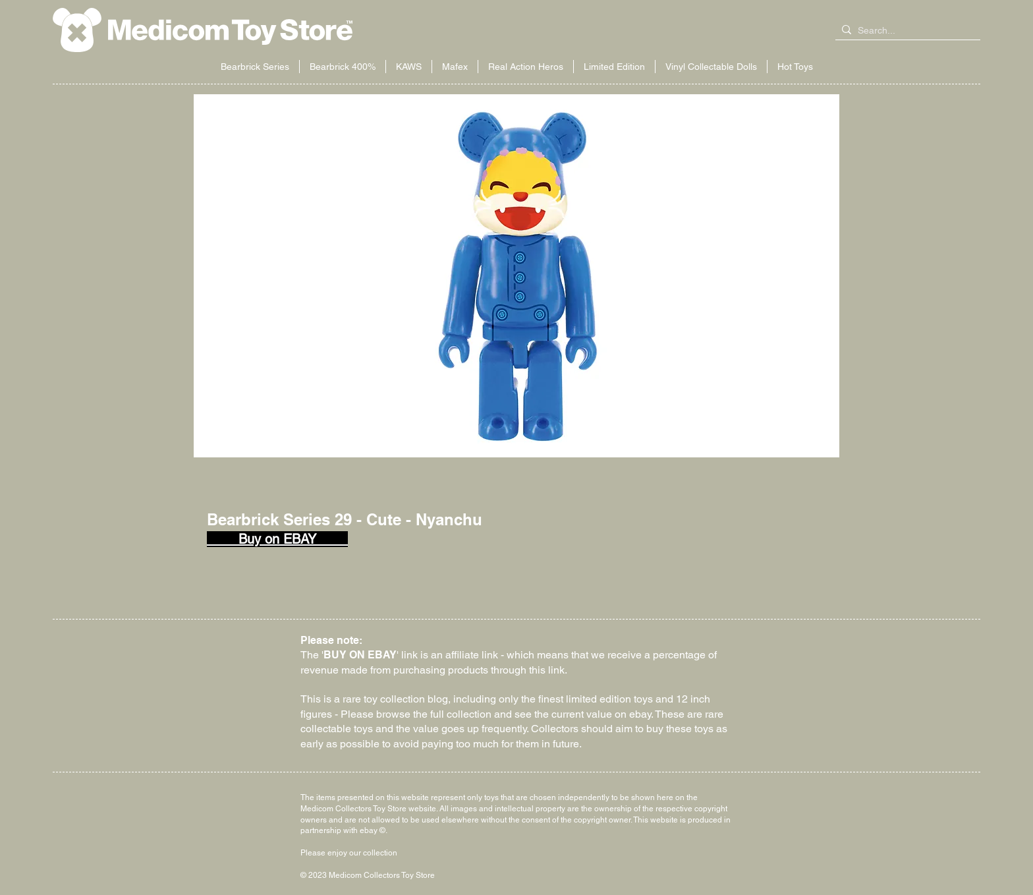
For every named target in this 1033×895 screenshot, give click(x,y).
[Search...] (905, 31)
